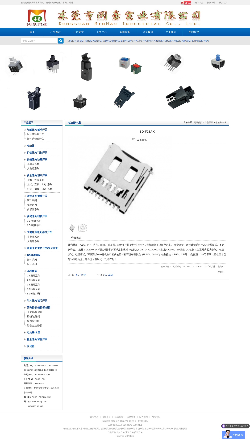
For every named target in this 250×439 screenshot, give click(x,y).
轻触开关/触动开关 (111, 41)
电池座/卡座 (220, 122)
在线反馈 (119, 417)
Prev (3, 82)
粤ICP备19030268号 (138, 421)
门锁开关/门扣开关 (75, 41)
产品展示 (209, 122)
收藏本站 (211, 2)
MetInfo (130, 436)
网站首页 (198, 122)
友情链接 (131, 417)
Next (246, 82)
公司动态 (94, 417)
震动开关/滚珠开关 (147, 41)
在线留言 (106, 417)
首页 (32, 32)
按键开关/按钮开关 (93, 41)
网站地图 (156, 417)
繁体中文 (199, 2)
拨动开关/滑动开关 (129, 41)
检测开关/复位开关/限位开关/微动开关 (173, 41)
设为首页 (223, 2)
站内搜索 (143, 417)
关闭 (221, 266)
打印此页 (210, 266)
